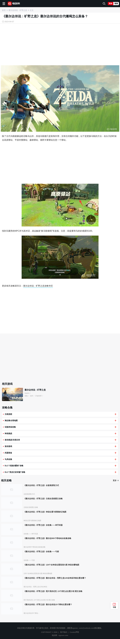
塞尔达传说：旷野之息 (35, 390)
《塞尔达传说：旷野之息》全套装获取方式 (41, 485)
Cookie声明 (74, 632)
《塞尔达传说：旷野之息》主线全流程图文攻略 (43, 499)
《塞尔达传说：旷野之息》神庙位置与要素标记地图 (45, 512)
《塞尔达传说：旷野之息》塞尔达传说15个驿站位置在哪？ (48, 604)
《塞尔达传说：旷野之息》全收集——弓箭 (41, 551)
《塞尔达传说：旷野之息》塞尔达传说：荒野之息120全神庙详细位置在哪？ (55, 578)
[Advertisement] (60, 44)
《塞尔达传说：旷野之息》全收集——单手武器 (43, 525)
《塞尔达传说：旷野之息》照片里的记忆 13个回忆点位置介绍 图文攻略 (53, 591)
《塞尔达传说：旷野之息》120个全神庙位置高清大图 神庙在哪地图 (51, 565)
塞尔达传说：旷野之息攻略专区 (38, 286)
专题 (114, 607)
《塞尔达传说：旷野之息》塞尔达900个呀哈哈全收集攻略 (47, 538)
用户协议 (63, 632)
